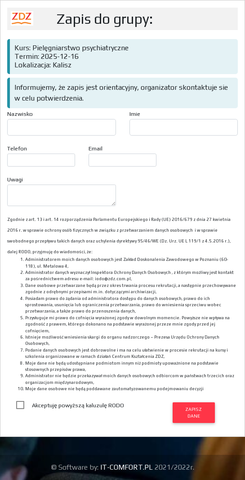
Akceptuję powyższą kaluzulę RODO (78, 405)
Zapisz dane (193, 412)
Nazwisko (20, 113)
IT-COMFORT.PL (127, 467)
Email (95, 148)
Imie (134, 113)
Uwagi (15, 179)
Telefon (17, 148)
